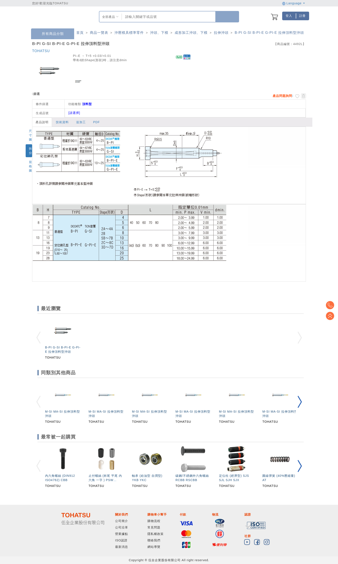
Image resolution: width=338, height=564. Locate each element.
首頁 (80, 32)
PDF (96, 122)
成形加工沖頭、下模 (191, 32)
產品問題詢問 (282, 96)
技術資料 (62, 122)
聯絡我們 (153, 540)
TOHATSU (41, 51)
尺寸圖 (30, 135)
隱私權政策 (155, 534)
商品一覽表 (99, 32)
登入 (289, 15)
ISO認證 (121, 540)
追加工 (81, 122)
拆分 (30, 151)
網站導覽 (153, 546)
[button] (300, 401)
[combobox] (168, 17)
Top (331, 316)
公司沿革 (121, 527)
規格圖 (30, 166)
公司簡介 (121, 521)
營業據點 (121, 534)
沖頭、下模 (159, 32)
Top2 (331, 305)
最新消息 (121, 546)
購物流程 (153, 521)
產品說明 (42, 122)
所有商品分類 (49, 34)
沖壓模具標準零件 (129, 32)
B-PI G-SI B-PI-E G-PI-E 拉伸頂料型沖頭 (269, 32)
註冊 (302, 15)
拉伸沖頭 (221, 32)
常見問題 (153, 527)
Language (293, 3)
